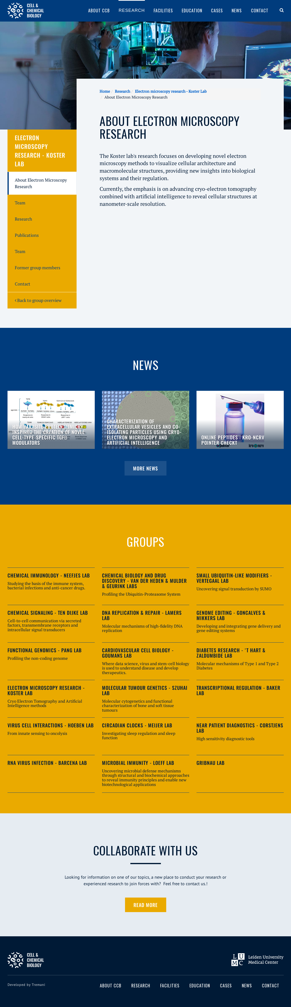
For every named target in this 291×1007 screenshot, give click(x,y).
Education (192, 10)
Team (20, 203)
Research (131, 10)
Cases (217, 10)
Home (105, 91)
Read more (146, 904)
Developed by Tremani (26, 985)
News (237, 10)
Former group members (37, 267)
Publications (27, 235)
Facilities (163, 10)
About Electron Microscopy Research (41, 183)
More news (145, 468)
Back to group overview (38, 300)
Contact (259, 10)
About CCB (99, 10)
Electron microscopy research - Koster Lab (171, 91)
